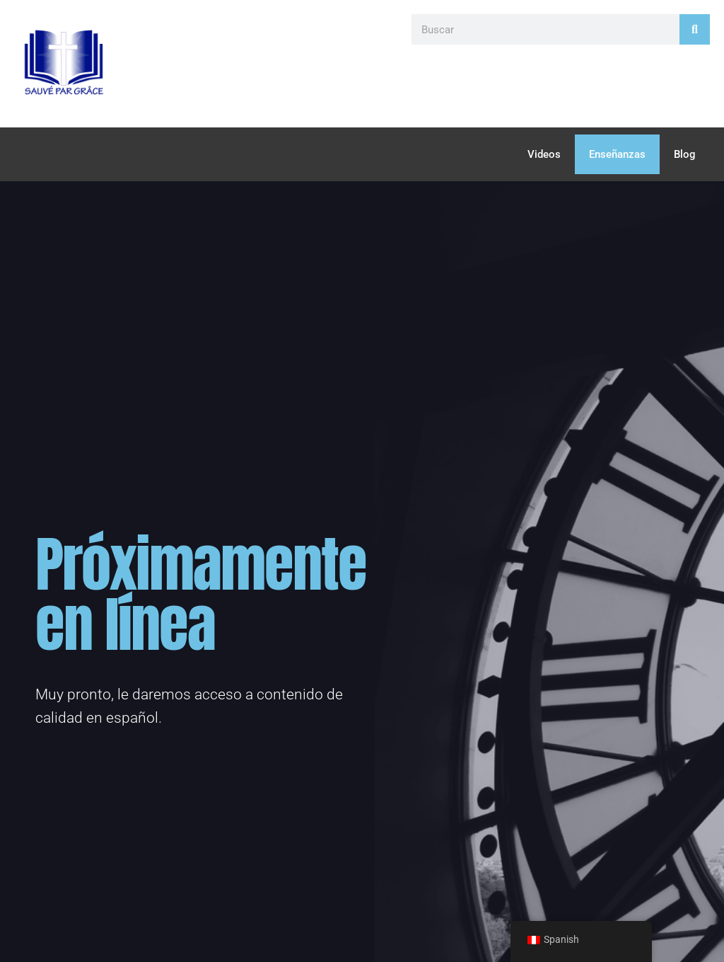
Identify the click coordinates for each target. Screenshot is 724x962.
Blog (685, 154)
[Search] (694, 29)
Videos (544, 154)
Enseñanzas (617, 154)
